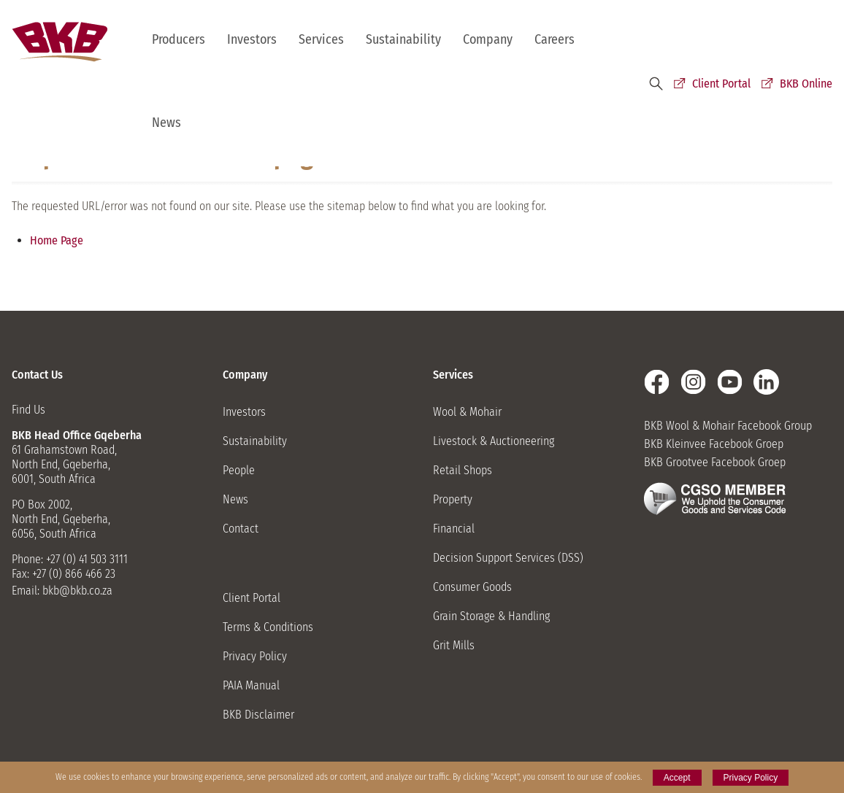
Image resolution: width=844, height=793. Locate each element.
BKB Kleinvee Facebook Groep (713, 444)
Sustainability (403, 39)
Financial (454, 528)
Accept (677, 778)
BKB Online (806, 83)
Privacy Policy (255, 656)
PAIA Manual (251, 685)
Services (321, 39)
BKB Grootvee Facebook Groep (715, 462)
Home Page (56, 240)
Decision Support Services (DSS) (508, 558)
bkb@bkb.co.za (77, 590)
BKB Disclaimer (258, 715)
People (239, 470)
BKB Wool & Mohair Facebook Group (728, 426)
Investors (252, 39)
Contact (240, 528)
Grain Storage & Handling (491, 616)
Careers (554, 39)
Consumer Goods (472, 587)
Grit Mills (454, 645)
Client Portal (721, 83)
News (166, 123)
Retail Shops (462, 470)
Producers (178, 39)
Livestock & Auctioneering (493, 441)
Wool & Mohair (467, 412)
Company (488, 39)
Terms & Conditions (268, 627)
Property (452, 499)
